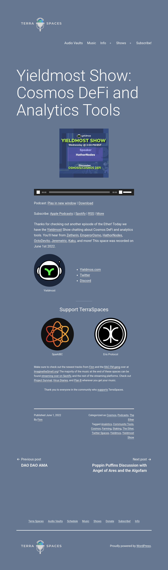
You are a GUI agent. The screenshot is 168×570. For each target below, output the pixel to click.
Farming (106, 428)
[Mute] (120, 192)
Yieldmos (115, 433)
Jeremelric (59, 241)
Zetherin (73, 235)
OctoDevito (42, 241)
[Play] (38, 192)
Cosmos (111, 415)
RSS (91, 214)
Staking (117, 428)
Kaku (72, 241)
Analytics (106, 424)
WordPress (143, 546)
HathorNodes (112, 235)
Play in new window (62, 203)
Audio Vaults (73, 43)
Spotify (80, 214)
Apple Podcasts (61, 214)
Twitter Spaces (100, 433)
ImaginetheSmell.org (46, 371)
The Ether (128, 428)
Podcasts (122, 415)
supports (102, 389)
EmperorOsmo (90, 235)
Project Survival (43, 380)
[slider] (79, 192)
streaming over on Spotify (56, 375)
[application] (84, 192)
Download (86, 203)
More (100, 214)
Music (91, 43)
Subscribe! (144, 43)
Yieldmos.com (90, 270)
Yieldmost (54, 230)
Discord (85, 281)
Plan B (78, 380)
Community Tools (123, 424)
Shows (121, 43)
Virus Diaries (60, 380)
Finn (91, 366)
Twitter (85, 275)
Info (103, 43)
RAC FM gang (112, 366)
